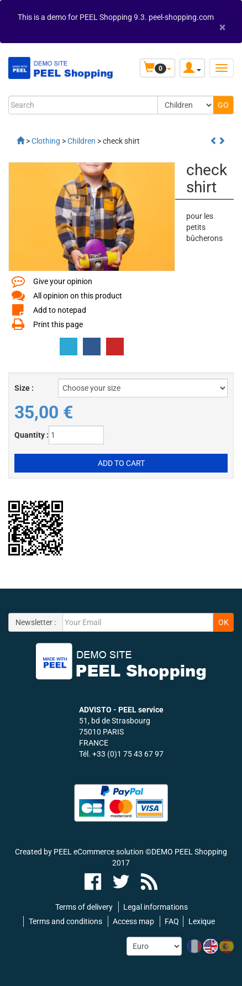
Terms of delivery (84, 907)
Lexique (201, 921)
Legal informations (155, 907)
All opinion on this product (77, 295)
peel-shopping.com (181, 17)
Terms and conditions (65, 921)
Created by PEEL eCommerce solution (79, 851)
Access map (133, 921)
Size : (24, 388)
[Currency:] (154, 946)
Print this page (58, 324)
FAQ (172, 921)
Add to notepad (59, 310)
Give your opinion (62, 281)
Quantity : (31, 435)
